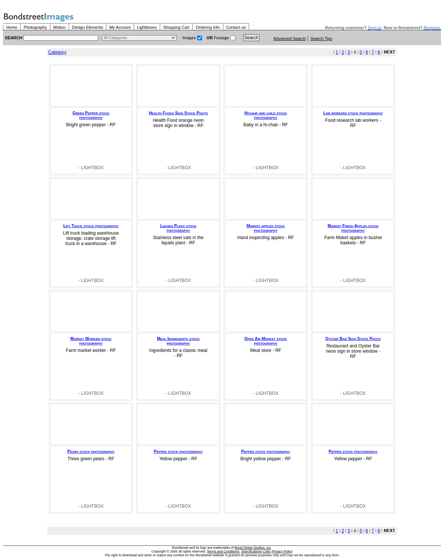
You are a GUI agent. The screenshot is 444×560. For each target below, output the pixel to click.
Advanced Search (289, 38)
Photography (35, 27)
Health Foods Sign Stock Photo (178, 113)
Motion (59, 27)
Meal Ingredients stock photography (178, 340)
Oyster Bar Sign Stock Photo (353, 338)
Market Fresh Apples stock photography (352, 227)
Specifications (251, 551)
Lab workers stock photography (353, 113)
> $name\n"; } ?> (139, 38)
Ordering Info (208, 27)
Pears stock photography (90, 451)
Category (57, 52)
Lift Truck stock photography (90, 225)
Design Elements (87, 27)
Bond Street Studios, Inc (253, 548)
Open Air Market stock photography (265, 340)
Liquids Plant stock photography (178, 227)
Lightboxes (147, 27)
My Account (120, 27)
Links (267, 551)
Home (11, 27)
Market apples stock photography (265, 227)
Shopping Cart (176, 27)
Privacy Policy (282, 551)
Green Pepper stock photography (90, 115)
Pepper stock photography (178, 451)
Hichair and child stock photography (265, 115)
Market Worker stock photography (91, 340)
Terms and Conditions (223, 551)
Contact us (236, 27)
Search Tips (321, 38)
